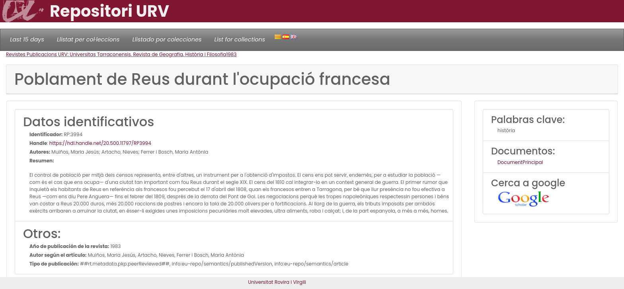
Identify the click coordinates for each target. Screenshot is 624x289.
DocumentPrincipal (520, 162)
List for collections (239, 39)
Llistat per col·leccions (88, 39)
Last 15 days (27, 39)
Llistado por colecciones (167, 39)
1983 (231, 54)
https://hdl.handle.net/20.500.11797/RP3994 (100, 143)
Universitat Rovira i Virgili (277, 282)
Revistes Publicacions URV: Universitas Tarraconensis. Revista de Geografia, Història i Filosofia (116, 54)
